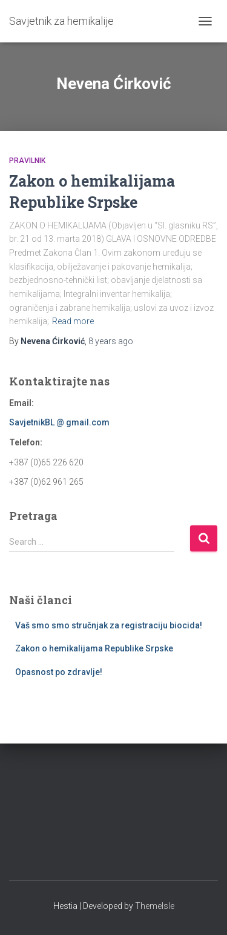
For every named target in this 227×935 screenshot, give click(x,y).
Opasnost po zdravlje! (58, 672)
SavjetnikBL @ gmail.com (59, 422)
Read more (73, 321)
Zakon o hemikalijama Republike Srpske (94, 648)
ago (110, 341)
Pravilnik (27, 160)
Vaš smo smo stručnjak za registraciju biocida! (108, 625)
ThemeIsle (154, 906)
